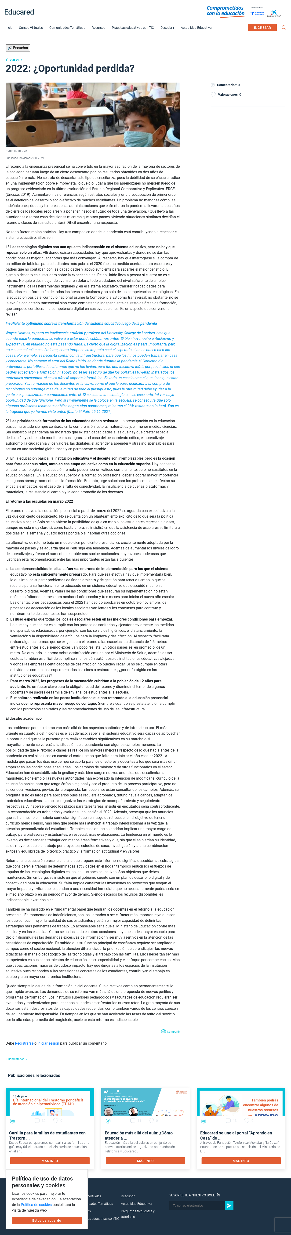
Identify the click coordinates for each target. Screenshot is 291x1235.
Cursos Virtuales (31, 27)
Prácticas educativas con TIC (133, 27)
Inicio (8, 27)
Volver (15, 60)
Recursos (98, 27)
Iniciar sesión (48, 1043)
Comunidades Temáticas (67, 27)
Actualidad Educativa (196, 27)
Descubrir (167, 27)
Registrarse (24, 1043)
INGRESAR (262, 27)
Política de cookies (36, 1204)
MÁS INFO (50, 1161)
